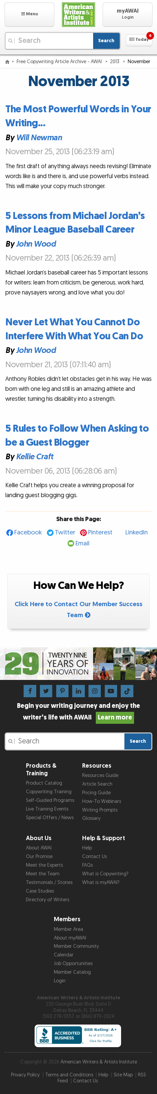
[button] (29, 14)
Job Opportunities (73, 963)
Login (60, 981)
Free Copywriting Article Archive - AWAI (60, 61)
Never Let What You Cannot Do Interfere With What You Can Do (74, 329)
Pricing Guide (96, 793)
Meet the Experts (44, 865)
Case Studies (40, 891)
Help (87, 848)
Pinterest (100, 532)
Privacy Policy (25, 1075)
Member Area (68, 929)
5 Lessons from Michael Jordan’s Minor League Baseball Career (75, 223)
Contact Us (94, 856)
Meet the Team (43, 874)
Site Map (123, 1075)
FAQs (87, 865)
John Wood (36, 244)
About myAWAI (70, 938)
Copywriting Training (49, 792)
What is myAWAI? (100, 882)
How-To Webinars (101, 801)
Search (106, 41)
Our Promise (39, 856)
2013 (115, 61)
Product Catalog (44, 783)
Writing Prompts (99, 810)
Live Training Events (47, 809)
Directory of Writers (47, 900)
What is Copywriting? (105, 874)
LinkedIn (136, 532)
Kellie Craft (34, 457)
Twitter (65, 532)
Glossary (91, 818)
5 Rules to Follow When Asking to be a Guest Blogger (77, 435)
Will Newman (39, 138)
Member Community (76, 946)
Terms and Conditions (69, 1075)
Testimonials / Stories (49, 882)
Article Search (97, 784)
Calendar (64, 955)
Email (82, 543)
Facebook (28, 532)
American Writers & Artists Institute (99, 1062)
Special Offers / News (50, 818)
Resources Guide (100, 775)
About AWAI (39, 848)
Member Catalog (72, 972)
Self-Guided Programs (50, 800)
